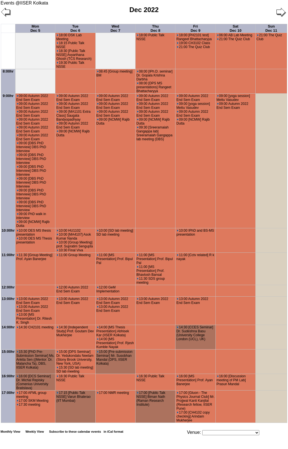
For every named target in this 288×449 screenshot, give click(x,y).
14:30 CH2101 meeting (35, 327)
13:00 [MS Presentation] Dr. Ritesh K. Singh (34, 318)
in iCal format (113, 431)
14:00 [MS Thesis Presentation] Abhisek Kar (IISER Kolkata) (112, 331)
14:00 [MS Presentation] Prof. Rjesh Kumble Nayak (115, 343)
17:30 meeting (28, 405)
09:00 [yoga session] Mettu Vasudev (193, 106)
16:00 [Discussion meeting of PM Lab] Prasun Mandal (231, 380)
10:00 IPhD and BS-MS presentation (195, 232)
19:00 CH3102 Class (193, 43)
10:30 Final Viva (70, 250)
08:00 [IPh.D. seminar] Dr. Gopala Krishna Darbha (154, 75)
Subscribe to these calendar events (86, 431)
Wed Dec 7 (115, 28)
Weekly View (34, 431)
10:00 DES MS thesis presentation (33, 232)
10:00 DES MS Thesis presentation (34, 240)
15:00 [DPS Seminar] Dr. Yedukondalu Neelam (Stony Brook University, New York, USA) (74, 357)
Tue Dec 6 (75, 28)
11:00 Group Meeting (74, 255)
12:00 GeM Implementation (108, 289)
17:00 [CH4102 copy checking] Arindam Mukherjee (193, 416)
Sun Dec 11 (271, 28)
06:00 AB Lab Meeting (234, 35)
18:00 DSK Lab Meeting (69, 37)
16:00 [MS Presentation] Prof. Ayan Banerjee (194, 380)
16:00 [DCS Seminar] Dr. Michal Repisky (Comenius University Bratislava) (33, 382)
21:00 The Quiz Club (193, 47)
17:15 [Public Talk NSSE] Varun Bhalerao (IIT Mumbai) (73, 397)
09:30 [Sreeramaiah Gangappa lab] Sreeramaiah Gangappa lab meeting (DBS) (154, 133)
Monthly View (10, 431)
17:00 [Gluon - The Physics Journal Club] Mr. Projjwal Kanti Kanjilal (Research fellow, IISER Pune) (195, 400)
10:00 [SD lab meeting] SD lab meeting (114, 232)
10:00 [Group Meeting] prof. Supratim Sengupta (74, 244)
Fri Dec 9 (196, 28)
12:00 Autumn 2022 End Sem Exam (72, 289)
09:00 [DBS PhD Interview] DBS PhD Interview (31, 147)
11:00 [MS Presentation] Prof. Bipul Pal (114, 259)
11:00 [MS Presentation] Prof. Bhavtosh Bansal (150, 271)
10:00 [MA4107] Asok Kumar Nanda (73, 236)
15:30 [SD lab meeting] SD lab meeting (74, 369)
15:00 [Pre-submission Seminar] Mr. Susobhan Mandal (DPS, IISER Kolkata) (114, 357)
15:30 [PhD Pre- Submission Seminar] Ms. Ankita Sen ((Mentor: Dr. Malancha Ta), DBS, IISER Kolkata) (35, 359)
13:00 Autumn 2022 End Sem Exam (32, 301)
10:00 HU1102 (68, 231)
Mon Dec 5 (35, 28)
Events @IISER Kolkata (24, 3)
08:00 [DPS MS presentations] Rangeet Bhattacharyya (153, 87)
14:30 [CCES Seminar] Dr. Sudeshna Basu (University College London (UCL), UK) (194, 333)
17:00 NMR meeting (113, 393)
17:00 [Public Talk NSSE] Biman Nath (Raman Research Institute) (150, 399)
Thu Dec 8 (155, 28)
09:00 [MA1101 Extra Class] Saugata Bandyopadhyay (73, 115)
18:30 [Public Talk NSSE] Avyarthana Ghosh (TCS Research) (73, 55)
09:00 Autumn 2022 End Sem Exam (32, 98)
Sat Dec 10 (235, 28)
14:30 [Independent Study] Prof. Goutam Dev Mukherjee (75, 331)
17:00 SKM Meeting (32, 401)
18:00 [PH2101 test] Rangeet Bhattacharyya (194, 37)
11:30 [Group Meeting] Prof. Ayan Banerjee (34, 257)
